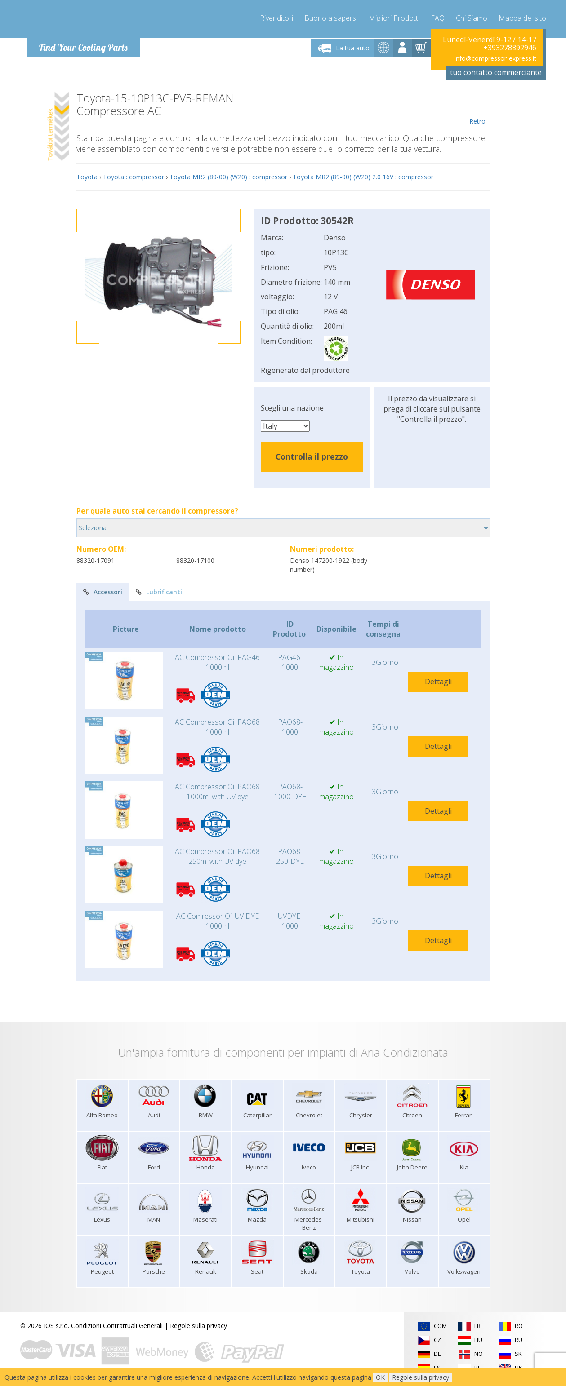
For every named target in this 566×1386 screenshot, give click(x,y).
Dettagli (438, 681)
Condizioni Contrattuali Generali (117, 1325)
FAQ (438, 17)
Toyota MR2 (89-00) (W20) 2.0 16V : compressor (363, 177)
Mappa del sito (522, 17)
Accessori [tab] (102, 592)
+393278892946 (509, 48)
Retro (477, 108)
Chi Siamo (471, 17)
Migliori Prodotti (394, 17)
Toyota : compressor (133, 177)
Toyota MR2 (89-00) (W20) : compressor (228, 177)
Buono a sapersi (330, 17)
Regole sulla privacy (198, 1325)
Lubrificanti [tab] (159, 592)
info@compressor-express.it (495, 58)
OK (380, 1377)
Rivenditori (276, 17)
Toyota (87, 177)
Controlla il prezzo (312, 456)
